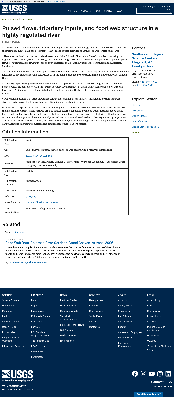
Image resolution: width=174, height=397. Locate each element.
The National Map (40, 341)
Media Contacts (68, 335)
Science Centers (10, 321)
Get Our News (67, 330)
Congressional (125, 321)
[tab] (7, 232)
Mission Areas (9, 305)
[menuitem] (72, 9)
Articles (27, 19)
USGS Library (38, 346)
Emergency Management (124, 345)
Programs (7, 311)
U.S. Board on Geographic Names (41, 334)
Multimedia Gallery (40, 316)
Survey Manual (125, 305)
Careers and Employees (130, 332)
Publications (10, 19)
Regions (6, 316)
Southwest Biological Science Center (28, 262)
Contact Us (94, 327)
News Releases (68, 305)
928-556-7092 (145, 85)
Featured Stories (68, 300)
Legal (150, 295)
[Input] (154, 11)
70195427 (31, 196)
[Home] (14, 13)
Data (33, 300)
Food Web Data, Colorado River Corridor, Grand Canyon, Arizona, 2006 (59, 243)
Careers (93, 321)
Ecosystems (138, 110)
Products (85, 11)
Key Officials (124, 316)
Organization (124, 311)
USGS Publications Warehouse (42, 202)
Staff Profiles (96, 311)
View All (137, 132)
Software (36, 327)
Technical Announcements (68, 318)
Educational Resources (13, 346)
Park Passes (37, 357)
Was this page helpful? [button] (149, 394)
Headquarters (96, 300)
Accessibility (153, 300)
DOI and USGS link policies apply (156, 328)
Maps (34, 305)
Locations (94, 305)
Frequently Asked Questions (157, 6)
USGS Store (37, 351)
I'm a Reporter (67, 341)
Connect (109, 11)
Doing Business (125, 337)
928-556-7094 (148, 81)
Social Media (95, 316)
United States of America (145, 126)
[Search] (169, 11)
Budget (122, 327)
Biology (136, 105)
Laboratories (8, 332)
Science (72, 11)
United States (139, 116)
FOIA (149, 305)
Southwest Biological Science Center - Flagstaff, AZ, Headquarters (148, 60)
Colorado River (140, 121)
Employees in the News (72, 325)
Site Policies (153, 311)
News (97, 11)
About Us (122, 300)
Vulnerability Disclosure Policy (159, 348)
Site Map (151, 321)
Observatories (9, 327)
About (120, 11)
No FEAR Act (153, 335)
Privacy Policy (154, 316)
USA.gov (151, 341)
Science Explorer (11, 300)
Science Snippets (69, 311)
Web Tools (36, 321)
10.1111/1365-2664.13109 (39, 156)
